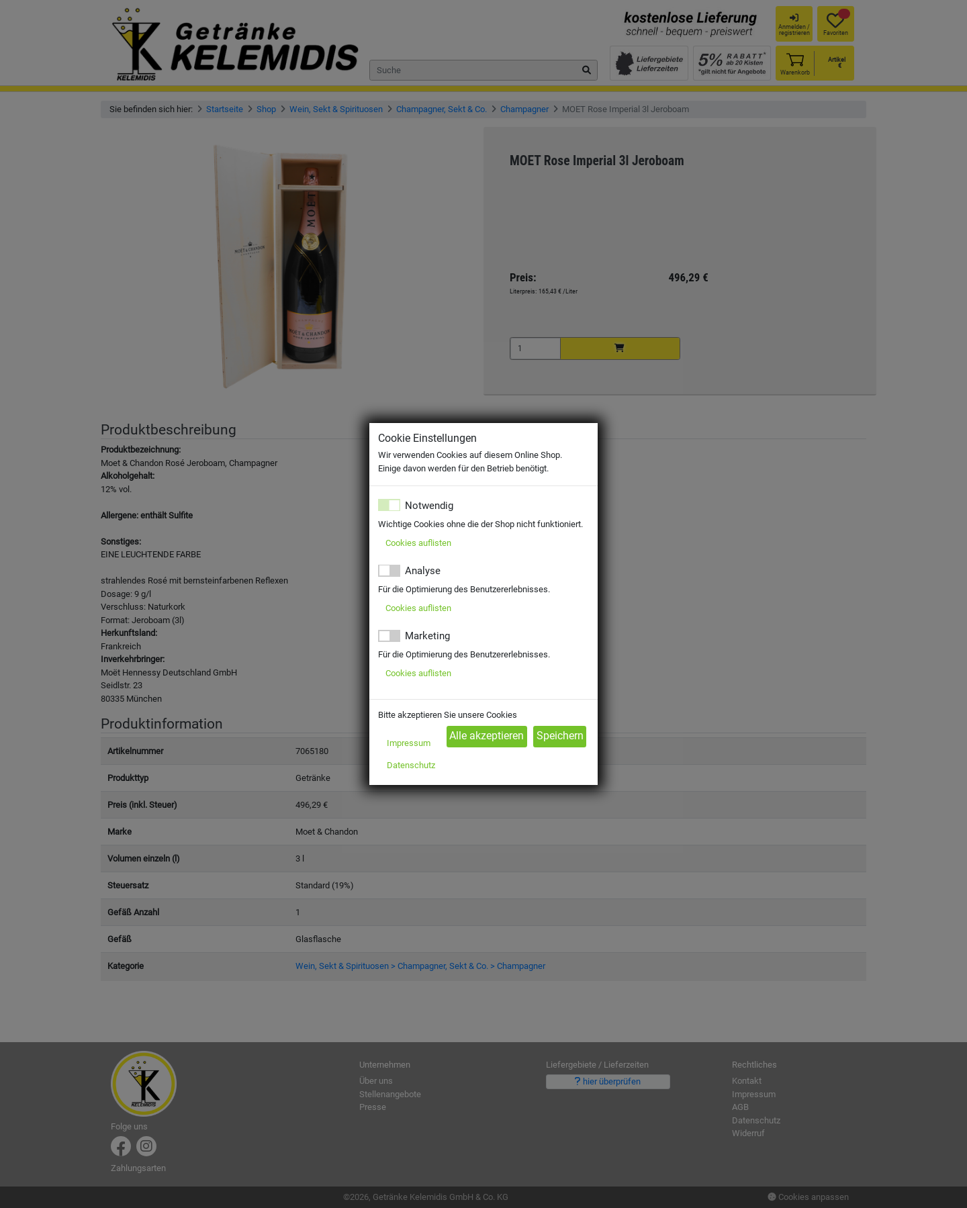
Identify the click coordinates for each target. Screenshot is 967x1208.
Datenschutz (411, 765)
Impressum (408, 743)
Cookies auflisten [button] (418, 543)
